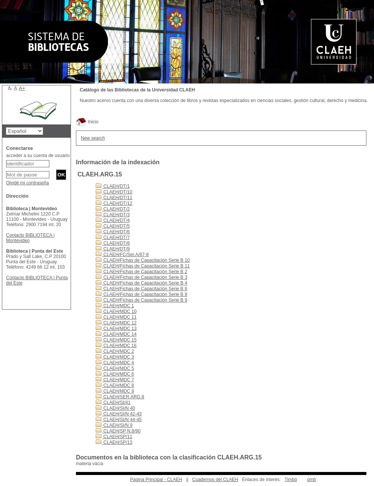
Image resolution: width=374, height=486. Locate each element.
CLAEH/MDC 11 (116, 317)
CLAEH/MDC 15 (116, 340)
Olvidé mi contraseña (27, 183)
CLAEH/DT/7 (113, 237)
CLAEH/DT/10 (114, 192)
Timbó (291, 479)
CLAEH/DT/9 (113, 249)
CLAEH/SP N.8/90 (118, 431)
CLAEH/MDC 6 (115, 374)
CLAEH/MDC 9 (115, 391)
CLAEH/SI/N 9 (114, 425)
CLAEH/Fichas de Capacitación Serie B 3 (141, 277)
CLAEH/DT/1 (113, 186)
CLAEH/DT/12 (114, 203)
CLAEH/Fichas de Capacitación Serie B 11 (143, 266)
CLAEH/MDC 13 (116, 328)
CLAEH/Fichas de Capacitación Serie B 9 (141, 300)
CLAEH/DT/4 (113, 220)
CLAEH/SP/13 (114, 442)
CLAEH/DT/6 (113, 231)
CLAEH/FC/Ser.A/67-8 (122, 254)
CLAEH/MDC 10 (116, 311)
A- (10, 87)
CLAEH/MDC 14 (116, 334)
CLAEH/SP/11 (114, 436)
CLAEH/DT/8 (113, 243)
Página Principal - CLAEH (156, 479)
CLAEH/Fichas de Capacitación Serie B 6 (141, 288)
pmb (311, 479)
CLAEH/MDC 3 (115, 357)
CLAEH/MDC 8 (115, 385)
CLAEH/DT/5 (113, 226)
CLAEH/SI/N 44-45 (119, 419)
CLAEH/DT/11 (114, 197)
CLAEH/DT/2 (113, 209)
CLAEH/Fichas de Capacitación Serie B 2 (141, 271)
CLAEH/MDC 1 (115, 305)
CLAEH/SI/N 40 (115, 408)
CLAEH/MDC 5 (115, 368)
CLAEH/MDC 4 (115, 362)
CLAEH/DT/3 (113, 214)
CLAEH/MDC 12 (116, 323)
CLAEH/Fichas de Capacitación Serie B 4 (141, 283)
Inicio (87, 121)
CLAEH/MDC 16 (116, 345)
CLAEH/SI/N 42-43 (119, 414)
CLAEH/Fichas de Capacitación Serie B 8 (141, 294)
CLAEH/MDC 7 (115, 379)
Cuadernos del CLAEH (215, 479)
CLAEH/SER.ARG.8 (120, 396)
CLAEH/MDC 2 (115, 351)
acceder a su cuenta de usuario (37, 155)
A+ (22, 88)
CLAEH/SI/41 (113, 402)
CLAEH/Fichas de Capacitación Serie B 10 (143, 260)
